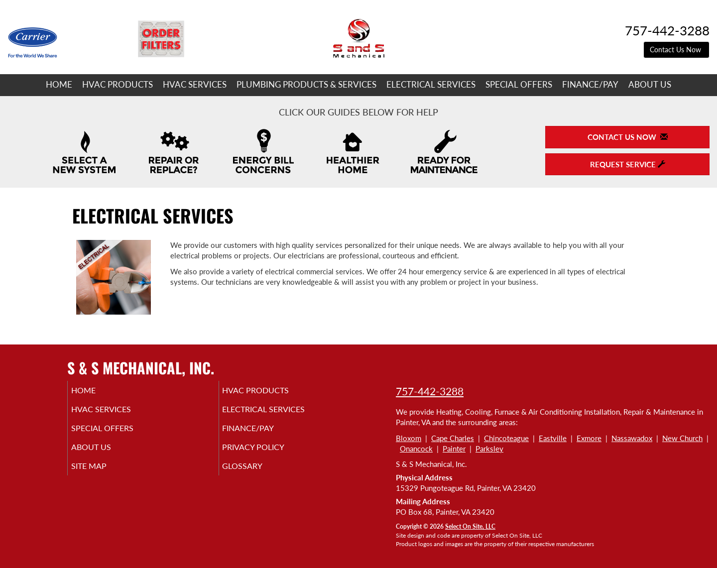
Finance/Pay (590, 85)
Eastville (553, 438)
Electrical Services (431, 85)
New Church (682, 438)
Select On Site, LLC (470, 526)
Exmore (589, 438)
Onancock (416, 448)
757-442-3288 (430, 391)
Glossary (256, 474)
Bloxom (408, 438)
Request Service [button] (627, 164)
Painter (454, 448)
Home (59, 85)
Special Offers (518, 85)
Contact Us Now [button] (676, 49)
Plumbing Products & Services (306, 85)
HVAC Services (195, 85)
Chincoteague (506, 438)
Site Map (103, 474)
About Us (649, 85)
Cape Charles (452, 438)
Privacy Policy (268, 454)
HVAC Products (117, 85)
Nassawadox (631, 438)
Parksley (489, 448)
